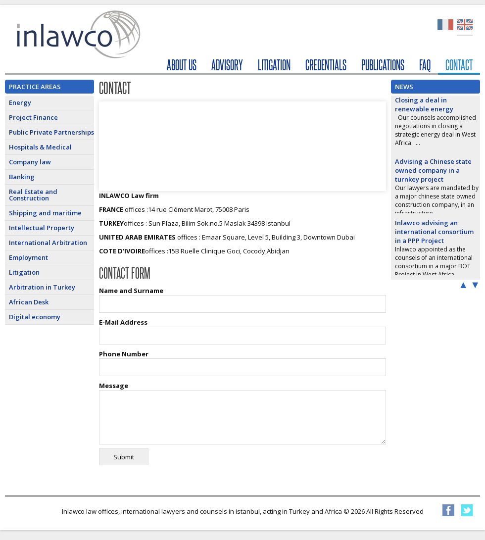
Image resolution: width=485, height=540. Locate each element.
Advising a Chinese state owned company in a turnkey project (433, 170)
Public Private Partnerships (51, 132)
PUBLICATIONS (382, 65)
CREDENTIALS (325, 65)
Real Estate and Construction (33, 194)
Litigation (24, 272)
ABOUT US (181, 65)
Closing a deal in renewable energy (424, 104)
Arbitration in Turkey (42, 287)
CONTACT (459, 65)
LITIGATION (274, 65)
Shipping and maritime (45, 212)
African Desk (28, 301)
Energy (20, 102)
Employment (28, 257)
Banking (22, 176)
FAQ (425, 65)
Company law (30, 161)
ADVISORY (227, 65)
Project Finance (33, 117)
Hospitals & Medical (40, 147)
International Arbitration (48, 242)
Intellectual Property (41, 227)
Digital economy (34, 316)
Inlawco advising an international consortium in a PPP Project (434, 231)
